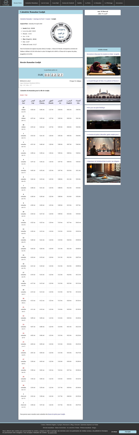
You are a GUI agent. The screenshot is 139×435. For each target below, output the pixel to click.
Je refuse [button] (114, 432)
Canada (48, 19)
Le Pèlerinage (109, 3)
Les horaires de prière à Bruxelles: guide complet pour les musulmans (107, 134)
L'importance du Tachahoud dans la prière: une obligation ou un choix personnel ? (110, 161)
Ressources (66, 424)
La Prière (88, 3)
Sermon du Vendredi (68, 3)
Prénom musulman (85, 427)
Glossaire (77, 424)
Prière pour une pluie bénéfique (96, 107)
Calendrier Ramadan (26, 19)
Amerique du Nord (38, 19)
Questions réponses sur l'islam (89, 424)
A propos (59, 424)
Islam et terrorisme (60, 427)
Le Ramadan (97, 3)
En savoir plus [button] (52, 432)
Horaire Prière (18, 3)
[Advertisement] (103, 30)
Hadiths (79, 3)
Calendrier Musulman (31, 3)
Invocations (119, 3)
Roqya (94, 427)
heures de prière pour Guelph (56, 414)
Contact (43, 424)
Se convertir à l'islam (73, 427)
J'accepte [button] (128, 432)
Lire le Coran (45, 3)
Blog (72, 424)
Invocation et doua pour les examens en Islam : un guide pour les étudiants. (108, 54)
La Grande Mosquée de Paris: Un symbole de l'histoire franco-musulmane (108, 81)
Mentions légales (51, 424)
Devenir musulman (48, 427)
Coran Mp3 (55, 3)
